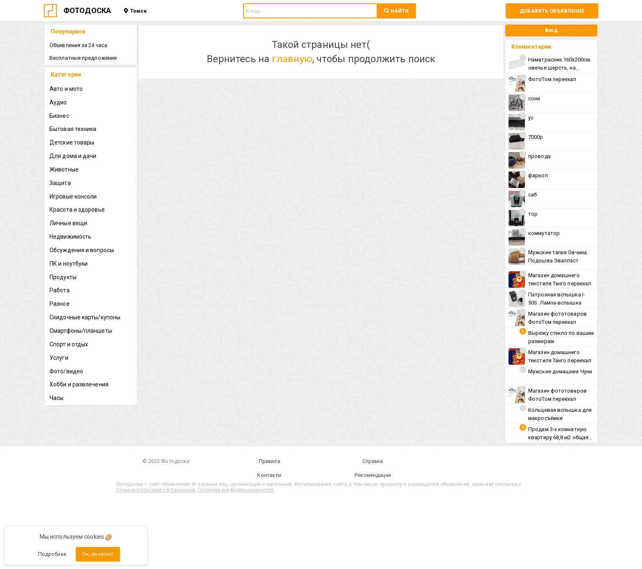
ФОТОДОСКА (87, 10)
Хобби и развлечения (79, 384)
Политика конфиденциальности (236, 490)
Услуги (59, 357)
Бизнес (59, 116)
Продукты (63, 277)
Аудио (58, 102)
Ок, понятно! (97, 554)
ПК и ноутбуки (69, 263)
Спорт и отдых (69, 344)
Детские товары (72, 142)
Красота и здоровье (77, 209)
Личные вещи (68, 223)
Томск (135, 11)
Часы (56, 398)
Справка (372, 461)
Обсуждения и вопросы (82, 250)
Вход (551, 30)
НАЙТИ (396, 11)
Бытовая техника (73, 129)
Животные (64, 169)
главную (292, 59)
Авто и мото (66, 89)
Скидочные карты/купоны (85, 317)
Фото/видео (66, 371)
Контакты (269, 475)
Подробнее (52, 554)
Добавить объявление (552, 11)
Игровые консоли (73, 196)
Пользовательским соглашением (155, 490)
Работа (60, 290)
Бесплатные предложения (83, 58)
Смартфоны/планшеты (81, 330)
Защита (60, 183)
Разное (60, 303)
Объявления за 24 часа (78, 45)
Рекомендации (373, 475)
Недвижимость (70, 236)
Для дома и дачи (73, 156)
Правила (269, 461)
